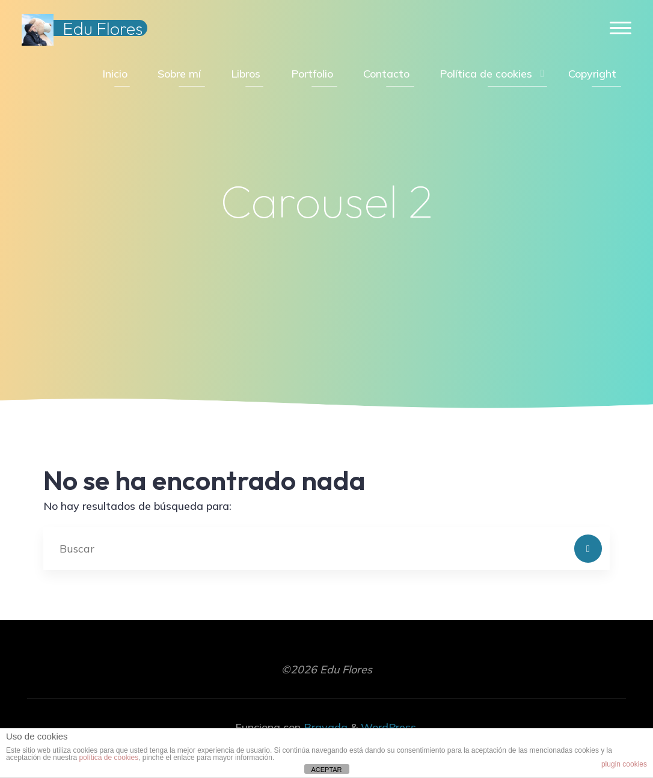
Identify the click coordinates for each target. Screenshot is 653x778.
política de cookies (108, 757)
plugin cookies (624, 764)
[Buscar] (588, 548)
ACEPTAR (326, 769)
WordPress (388, 727)
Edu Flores (103, 28)
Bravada (324, 727)
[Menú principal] (620, 28)
